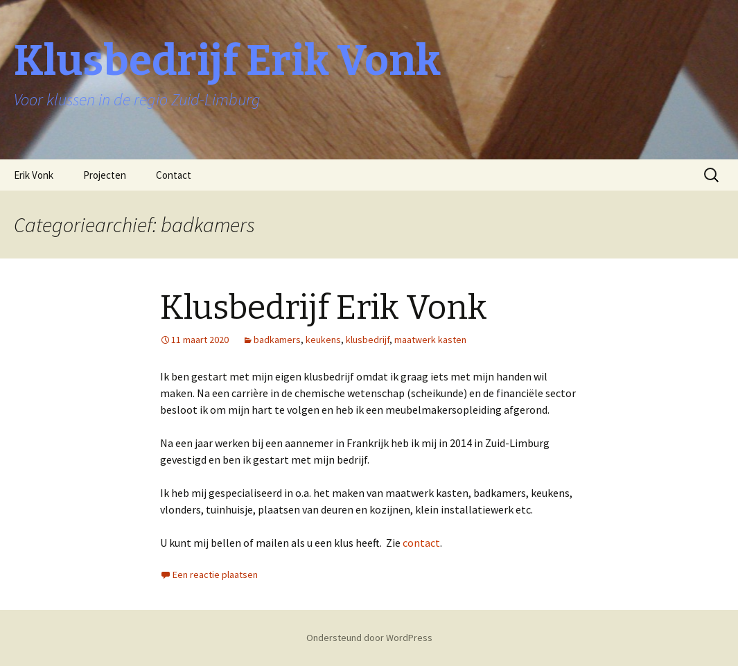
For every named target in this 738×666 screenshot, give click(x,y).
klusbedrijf (367, 339)
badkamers (277, 339)
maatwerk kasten (430, 339)
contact (421, 543)
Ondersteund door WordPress (369, 637)
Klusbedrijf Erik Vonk (323, 308)
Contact (173, 175)
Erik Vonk (33, 175)
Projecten (104, 175)
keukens (323, 339)
